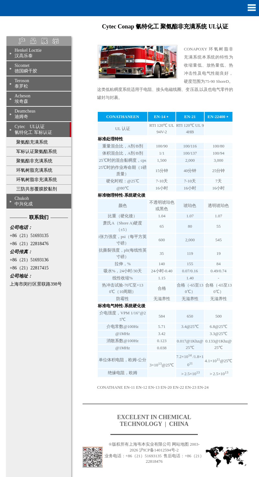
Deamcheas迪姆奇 (25, 114)
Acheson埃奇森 (22, 98)
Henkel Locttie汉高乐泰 (28, 53)
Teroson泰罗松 (22, 83)
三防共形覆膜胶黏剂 (36, 189)
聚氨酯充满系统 (32, 142)
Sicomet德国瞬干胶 (26, 68)
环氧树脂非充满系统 (36, 179)
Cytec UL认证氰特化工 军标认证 (33, 129)
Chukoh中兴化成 (24, 201)
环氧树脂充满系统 (34, 170)
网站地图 (180, 444)
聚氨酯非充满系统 (34, 160)
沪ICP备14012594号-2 (159, 450)
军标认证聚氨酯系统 (36, 151)
